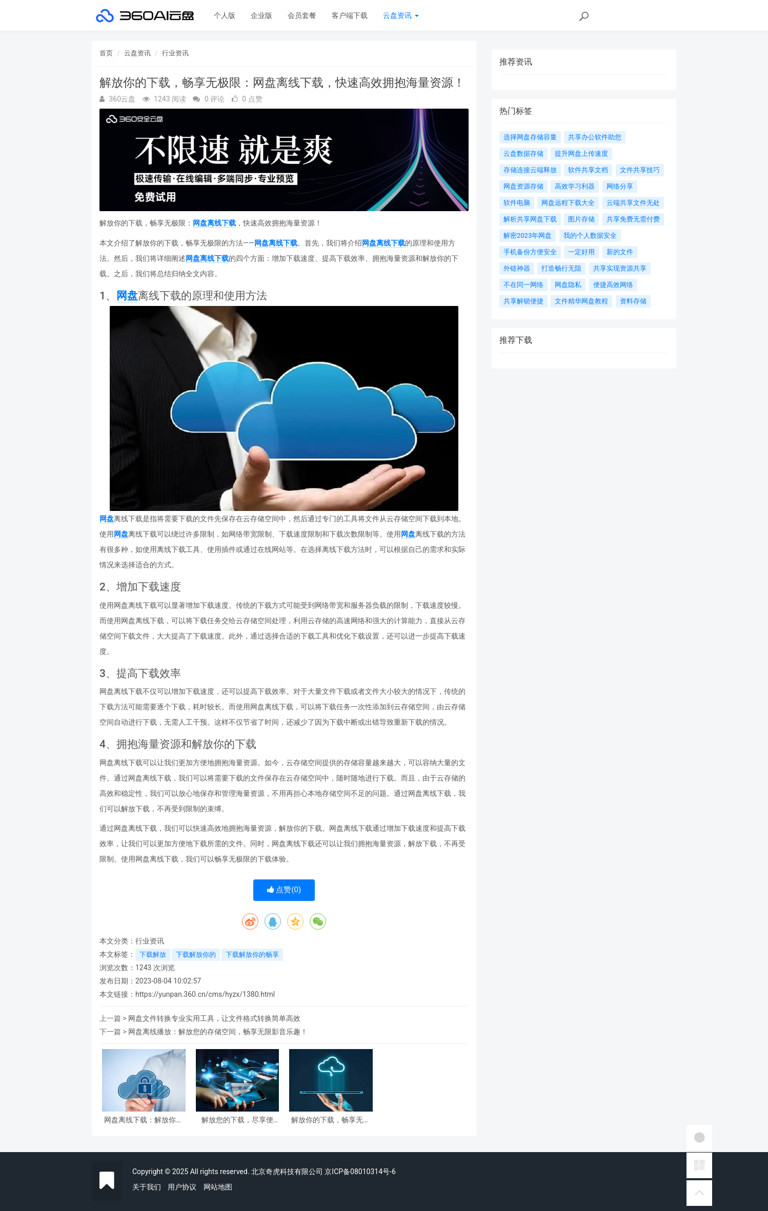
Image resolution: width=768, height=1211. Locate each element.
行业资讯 (175, 53)
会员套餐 (302, 15)
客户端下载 (350, 15)
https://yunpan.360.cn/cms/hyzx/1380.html (205, 994)
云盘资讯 (400, 15)
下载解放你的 (196, 954)
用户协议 (182, 1187)
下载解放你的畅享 (252, 954)
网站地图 (218, 1187)
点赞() (284, 889)
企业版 (261, 15)
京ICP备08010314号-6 (360, 1171)
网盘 (127, 296)
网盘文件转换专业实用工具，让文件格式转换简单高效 (214, 1018)
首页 (106, 53)
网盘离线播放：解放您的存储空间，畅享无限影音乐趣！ (218, 1032)
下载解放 (152, 954)
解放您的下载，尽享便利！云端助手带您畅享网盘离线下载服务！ (237, 1120)
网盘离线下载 (214, 223)
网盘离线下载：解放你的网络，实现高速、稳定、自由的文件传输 (143, 1120)
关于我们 (146, 1187)
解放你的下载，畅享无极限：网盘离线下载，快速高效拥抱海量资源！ (330, 1120)
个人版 (224, 15)
